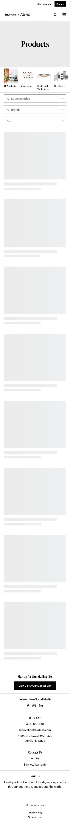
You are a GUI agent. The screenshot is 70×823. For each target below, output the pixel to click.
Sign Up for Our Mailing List (35, 685)
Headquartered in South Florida (24, 782)
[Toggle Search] (55, 14)
